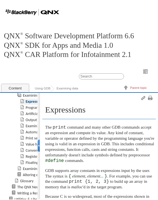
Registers (33, 156)
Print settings (36, 138)
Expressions (35, 101)
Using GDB (42, 88)
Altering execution (37, 174)
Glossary (26, 181)
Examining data (67, 88)
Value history (36, 144)
